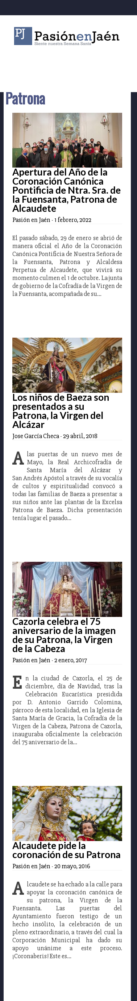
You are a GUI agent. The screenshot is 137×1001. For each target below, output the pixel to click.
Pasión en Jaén (68, 36)
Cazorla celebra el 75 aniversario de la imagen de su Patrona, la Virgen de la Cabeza (64, 634)
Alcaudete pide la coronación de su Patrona (66, 850)
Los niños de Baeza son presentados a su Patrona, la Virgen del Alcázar (60, 410)
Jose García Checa (35, 436)
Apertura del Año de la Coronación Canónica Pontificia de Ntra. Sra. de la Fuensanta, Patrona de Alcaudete (66, 190)
